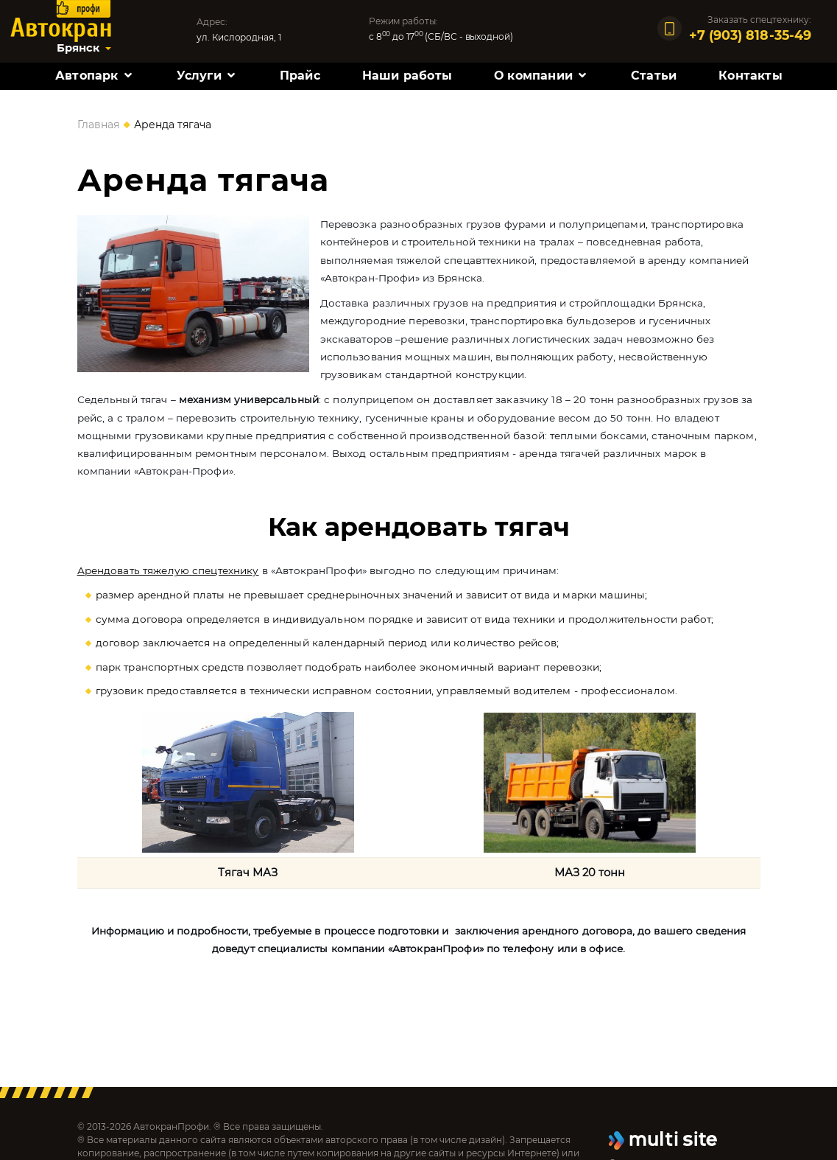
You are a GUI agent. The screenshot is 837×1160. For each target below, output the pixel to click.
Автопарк (87, 76)
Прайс (300, 76)
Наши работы (407, 76)
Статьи (654, 76)
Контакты (750, 76)
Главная (98, 124)
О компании (533, 76)
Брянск (78, 48)
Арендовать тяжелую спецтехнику (168, 570)
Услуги (199, 76)
